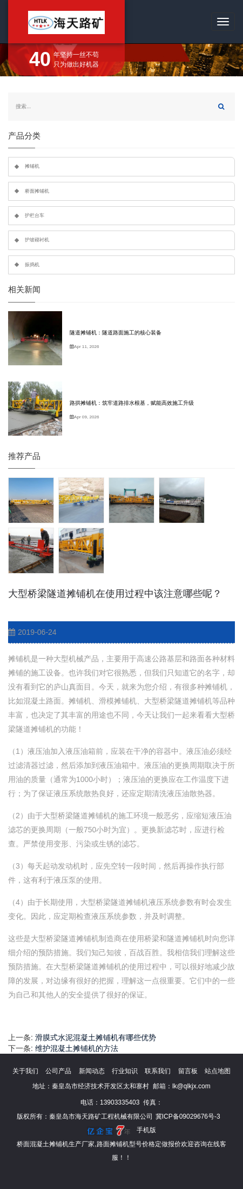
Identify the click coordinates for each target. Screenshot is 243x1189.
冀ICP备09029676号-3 (188, 1116)
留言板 (188, 1071)
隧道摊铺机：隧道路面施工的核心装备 (115, 333)
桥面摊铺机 (37, 191)
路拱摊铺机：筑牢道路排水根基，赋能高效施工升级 (132, 403)
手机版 (146, 1130)
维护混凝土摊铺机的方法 (76, 1048)
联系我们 (158, 1071)
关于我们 (25, 1071)
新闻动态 (92, 1071)
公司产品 (58, 1071)
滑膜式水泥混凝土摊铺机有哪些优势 (95, 1037)
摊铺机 (32, 166)
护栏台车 (34, 215)
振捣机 (32, 264)
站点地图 (218, 1071)
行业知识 (125, 1071)
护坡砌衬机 (37, 239)
